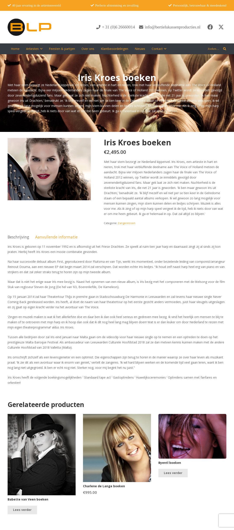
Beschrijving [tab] (18, 237)
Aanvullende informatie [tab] (56, 237)
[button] (40, 48)
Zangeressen (126, 223)
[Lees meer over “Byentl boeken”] (173, 473)
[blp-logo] (29, 27)
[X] (221, 27)
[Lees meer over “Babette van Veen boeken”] (22, 510)
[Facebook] (210, 27)
